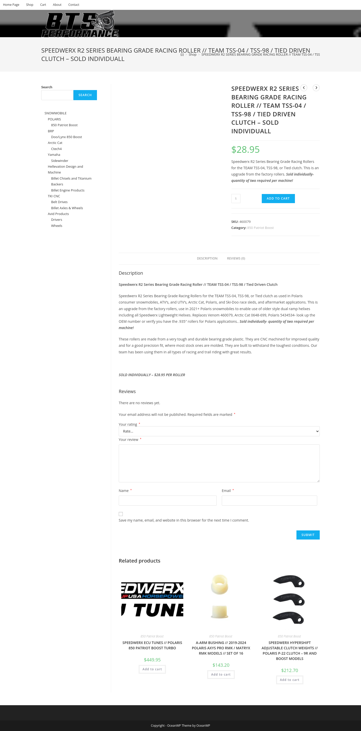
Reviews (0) (236, 258)
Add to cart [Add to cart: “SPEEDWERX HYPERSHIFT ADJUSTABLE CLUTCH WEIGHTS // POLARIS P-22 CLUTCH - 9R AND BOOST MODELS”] (289, 680)
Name (125, 490)
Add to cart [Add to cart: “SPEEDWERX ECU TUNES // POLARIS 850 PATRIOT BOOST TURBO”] (152, 669)
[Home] (182, 54)
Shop (29, 5)
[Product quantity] (235, 198)
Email (228, 490)
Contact (73, 5)
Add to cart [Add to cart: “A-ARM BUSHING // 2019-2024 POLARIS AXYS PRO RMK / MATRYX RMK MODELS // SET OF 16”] (221, 674)
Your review (130, 439)
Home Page (11, 5)
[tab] (205, 258)
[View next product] (316, 87)
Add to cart (278, 198)
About (57, 5)
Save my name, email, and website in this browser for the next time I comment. (184, 520)
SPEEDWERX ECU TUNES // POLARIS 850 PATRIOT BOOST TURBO (152, 645)
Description (207, 258)
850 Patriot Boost (260, 227)
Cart (43, 5)
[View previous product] (303, 87)
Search (46, 87)
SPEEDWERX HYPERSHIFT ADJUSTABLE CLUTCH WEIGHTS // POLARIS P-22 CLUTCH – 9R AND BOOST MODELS (290, 650)
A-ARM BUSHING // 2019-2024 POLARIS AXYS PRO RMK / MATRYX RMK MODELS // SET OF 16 (221, 648)
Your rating (129, 424)
